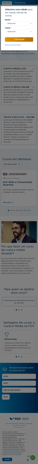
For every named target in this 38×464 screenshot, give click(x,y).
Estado (8, 20)
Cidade (8, 28)
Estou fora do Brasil (13, 45)
